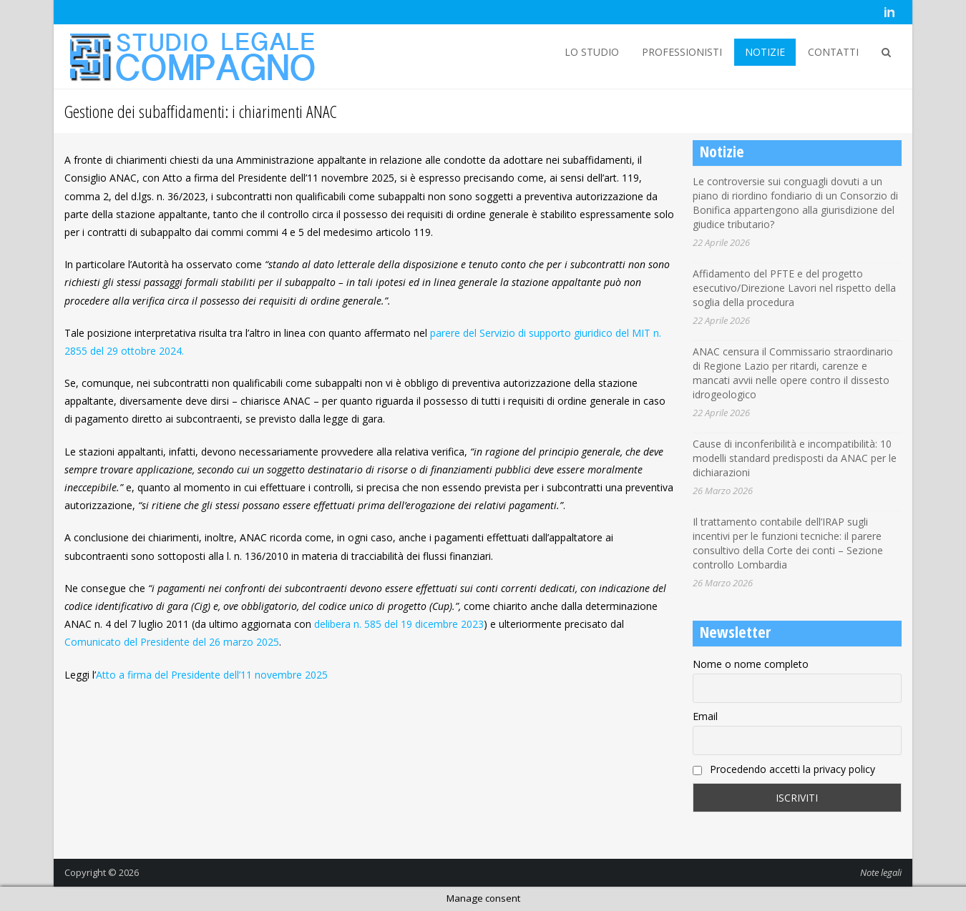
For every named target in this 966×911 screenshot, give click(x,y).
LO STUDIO (592, 52)
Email (705, 716)
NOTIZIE (765, 52)
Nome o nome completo (751, 664)
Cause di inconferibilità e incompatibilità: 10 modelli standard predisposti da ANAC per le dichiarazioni (795, 458)
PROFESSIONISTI (682, 52)
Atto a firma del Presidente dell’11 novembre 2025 (212, 674)
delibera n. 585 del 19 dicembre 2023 (399, 624)
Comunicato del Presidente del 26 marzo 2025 (171, 642)
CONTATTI (833, 52)
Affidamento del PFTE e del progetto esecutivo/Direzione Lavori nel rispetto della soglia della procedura (794, 288)
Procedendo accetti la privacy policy (784, 769)
